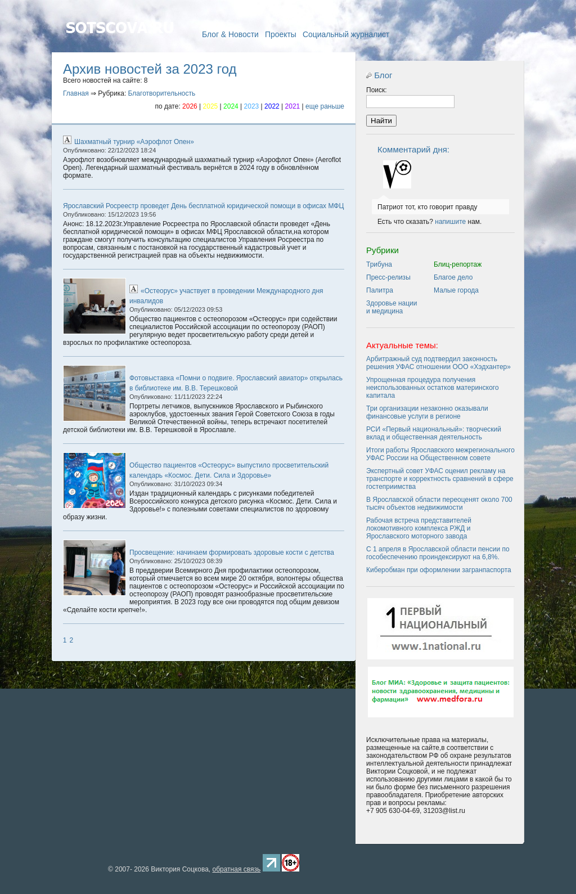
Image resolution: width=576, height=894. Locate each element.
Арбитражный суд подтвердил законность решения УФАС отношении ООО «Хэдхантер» (438, 363)
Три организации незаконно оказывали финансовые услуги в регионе (427, 412)
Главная (119, 44)
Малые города (456, 290)
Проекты (280, 34)
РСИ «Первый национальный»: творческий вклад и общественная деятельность (433, 433)
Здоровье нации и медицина (391, 307)
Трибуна (379, 264)
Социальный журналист (346, 34)
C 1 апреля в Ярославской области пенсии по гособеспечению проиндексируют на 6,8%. (438, 553)
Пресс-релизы (388, 277)
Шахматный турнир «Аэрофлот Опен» (134, 142)
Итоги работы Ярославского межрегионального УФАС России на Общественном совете (440, 454)
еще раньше (324, 106)
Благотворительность (162, 93)
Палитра (379, 290)
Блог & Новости (230, 34)
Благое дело (453, 277)
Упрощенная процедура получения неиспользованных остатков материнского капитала (432, 387)
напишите (450, 222)
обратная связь (236, 869)
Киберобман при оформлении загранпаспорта (438, 570)
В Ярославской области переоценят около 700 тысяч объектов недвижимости (439, 503)
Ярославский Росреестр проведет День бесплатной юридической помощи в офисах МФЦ (203, 206)
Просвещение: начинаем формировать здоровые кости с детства (231, 552)
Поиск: (376, 90)
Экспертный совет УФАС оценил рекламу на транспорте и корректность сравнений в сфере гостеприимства (440, 479)
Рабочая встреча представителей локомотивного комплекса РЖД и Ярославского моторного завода (418, 528)
